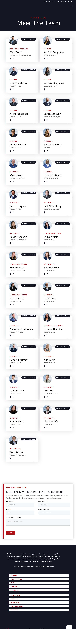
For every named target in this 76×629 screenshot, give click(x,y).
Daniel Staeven (52, 113)
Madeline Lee (17, 267)
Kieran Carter (51, 267)
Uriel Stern (50, 298)
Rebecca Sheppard (54, 83)
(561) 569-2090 (61, 1)
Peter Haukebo (18, 83)
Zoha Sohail (17, 298)
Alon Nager (16, 175)
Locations (39, 587)
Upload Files (15, 602)
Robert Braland (18, 360)
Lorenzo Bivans (53, 175)
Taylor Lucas (17, 421)
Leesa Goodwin (18, 237)
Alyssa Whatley (53, 144)
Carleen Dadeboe (53, 329)
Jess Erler (49, 390)
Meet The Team (16, 579)
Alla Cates (49, 360)
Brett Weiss (16, 452)
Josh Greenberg (52, 206)
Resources (39, 610)
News (12, 583)
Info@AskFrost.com (49, 1)
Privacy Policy (15, 595)
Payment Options (17, 606)
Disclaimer (14, 599)
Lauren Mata (51, 237)
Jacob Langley (18, 206)
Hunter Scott (17, 390)
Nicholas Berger (19, 113)
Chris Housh (51, 421)
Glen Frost (15, 52)
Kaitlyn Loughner (54, 52)
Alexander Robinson (22, 329)
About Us (14, 575)
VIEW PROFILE (28, 39)
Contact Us (14, 590)
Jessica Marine (18, 144)
